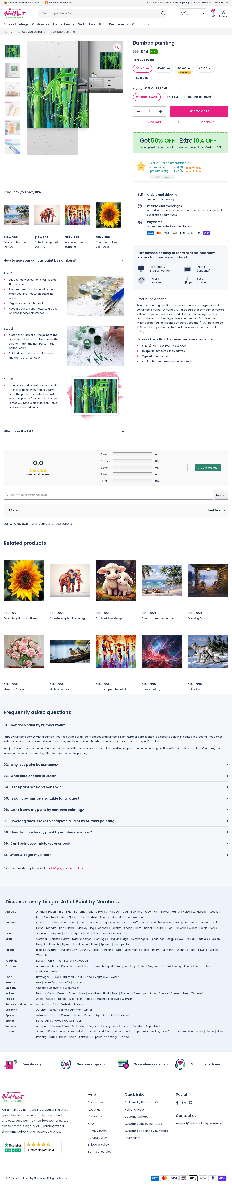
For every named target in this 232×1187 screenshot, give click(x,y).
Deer (117, 911)
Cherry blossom (71, 966)
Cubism (41, 988)
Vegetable (101, 977)
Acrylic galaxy (151, 689)
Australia (66, 1004)
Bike (66, 1026)
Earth (55, 1015)
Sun (112, 1015)
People (10, 999)
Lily (134, 966)
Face (148, 911)
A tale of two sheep (109, 618)
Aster (55, 966)
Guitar (176, 911)
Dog (125, 911)
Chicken (55, 939)
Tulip (55, 971)
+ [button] (160, 111)
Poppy (199, 966)
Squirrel (159, 928)
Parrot (190, 939)
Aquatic (10, 933)
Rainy (52, 1010)
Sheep (128, 928)
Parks (146, 950)
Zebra (213, 928)
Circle (99, 911)
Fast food (68, 977)
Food (8, 977)
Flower (165, 911)
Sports (9, 1020)
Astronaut (42, 1015)
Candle (116, 1031)
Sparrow (106, 944)
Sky (97, 1015)
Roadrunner (80, 944)
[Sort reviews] (216, 510)
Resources (119, 24)
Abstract (11, 911)
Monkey (82, 928)
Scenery (126, 993)
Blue (68, 911)
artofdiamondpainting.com (23, 2)
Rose (209, 966)
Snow (153, 993)
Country (85, 950)
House (118, 950)
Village (214, 950)
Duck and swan (82, 939)
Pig (92, 928)
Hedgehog (181, 922)
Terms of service (100, 1152)
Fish (156, 911)
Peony (188, 966)
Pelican (215, 939)
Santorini (168, 950)
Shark (96, 933)
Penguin (41, 944)
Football (69, 1020)
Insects (10, 982)
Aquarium (42, 933)
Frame (137, 88)
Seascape (140, 993)
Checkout (206, 122)
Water (115, 977)
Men (80, 999)
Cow (73, 922)
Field (96, 950)
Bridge (40, 950)
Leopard (51, 928)
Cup (136, 1031)
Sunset (116, 917)
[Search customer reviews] (108, 495)
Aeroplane (42, 1026)
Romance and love (107, 999)
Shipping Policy (98, 1145)
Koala (215, 922)
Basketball (42, 1020)
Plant (106, 993)
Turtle (106, 933)
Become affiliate (136, 1117)
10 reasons (95, 1117)
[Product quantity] (149, 111)
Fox (126, 922)
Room (156, 950)
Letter (175, 1031)
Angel (39, 999)
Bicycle (56, 1026)
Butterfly (79, 911)
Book (93, 1031)
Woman (138, 917)
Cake (55, 977)
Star (104, 1015)
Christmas (54, 960)
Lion (38, 917)
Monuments (132, 950)
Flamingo (100, 939)
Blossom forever (15, 689)
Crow (66, 939)
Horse (186, 911)
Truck (157, 1026)
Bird (61, 911)
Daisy (87, 966)
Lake (82, 993)
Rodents (116, 928)
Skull (52, 1037)
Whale (117, 933)
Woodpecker (122, 944)
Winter (88, 1010)
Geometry (55, 988)
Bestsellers (132, 1138)
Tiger (170, 928)
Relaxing (41, 1037)
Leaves (214, 911)
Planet (88, 1015)
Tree (127, 917)
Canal (51, 993)
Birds (8, 939)
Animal (40, 911)
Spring (63, 1010)
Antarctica (43, 1004)
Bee (38, 982)
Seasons (11, 1010)
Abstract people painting (112, 689)
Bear (39, 922)
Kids (71, 999)
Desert (61, 993)
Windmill (41, 955)
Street (191, 950)
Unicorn (181, 928)
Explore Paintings (16, 24)
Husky (205, 922)
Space (9, 1015)
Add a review (207, 468)
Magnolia (154, 966)
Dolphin (56, 933)
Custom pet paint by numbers (146, 1131)
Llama (71, 928)
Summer (75, 1010)
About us (94, 1110)
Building (52, 950)
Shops (180, 950)
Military (125, 1026)
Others (10, 1031)
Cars (83, 1026)
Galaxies (66, 1015)
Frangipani (122, 966)
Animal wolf (195, 689)
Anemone (42, 966)
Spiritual (84, 1037)
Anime (40, 1031)
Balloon (40, 960)
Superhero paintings (104, 1037)
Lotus (141, 966)
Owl (82, 917)
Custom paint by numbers (143, 1124)
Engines (94, 1026)
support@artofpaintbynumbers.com (202, 1123)
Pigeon (66, 944)
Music (62, 917)
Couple (50, 999)
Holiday (155, 1031)
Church (64, 950)
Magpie (171, 939)
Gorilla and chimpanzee (157, 922)
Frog (74, 933)
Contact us (95, 1103)
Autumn (41, 1010)
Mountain (50, 917)
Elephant (136, 911)
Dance (62, 999)
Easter (68, 960)
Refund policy (97, 1138)
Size (135, 60)
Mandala (187, 1031)
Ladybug (78, 982)
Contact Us (140, 24)
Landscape (200, 911)
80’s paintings (56, 1031)
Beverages (42, 977)
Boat (74, 1026)
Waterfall (197, 993)
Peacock (202, 939)
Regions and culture (18, 1004)
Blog (102, 24)
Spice (72, 1037)
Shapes (104, 917)
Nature (73, 917)
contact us (76, 868)
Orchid (166, 966)
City (108, 911)
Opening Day (196, 618)
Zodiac (124, 1037)
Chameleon (59, 922)
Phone (210, 1031)
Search (221, 495)
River (115, 993)
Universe (123, 1015)
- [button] (138, 111)
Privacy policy (97, 1131)
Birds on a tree (59, 689)
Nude (89, 999)
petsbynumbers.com (60, 2)
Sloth (138, 928)
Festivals (11, 960)
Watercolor (72, 988)
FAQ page (57, 868)
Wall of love (86, 24)
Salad (88, 977)
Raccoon (102, 928)
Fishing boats (110, 1026)
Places (9, 950)
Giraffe (135, 922)
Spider (148, 928)
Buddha (104, 1031)
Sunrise (163, 993)
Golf (79, 1020)
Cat (90, 911)
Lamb (39, 928)
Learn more (169, 215)
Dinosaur (93, 922)
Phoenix (54, 944)
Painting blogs (135, 1110)
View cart (154, 122)
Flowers (10, 966)
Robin (94, 944)
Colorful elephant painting (67, 618)
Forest (72, 993)
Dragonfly (64, 982)
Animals (10, 922)
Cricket (56, 1020)
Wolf (204, 928)
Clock (127, 1031)
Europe (78, 1004)
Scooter (138, 1026)
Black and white (77, 1031)
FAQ (91, 1124)
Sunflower (42, 971)
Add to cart (199, 111)
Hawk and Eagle (119, 939)
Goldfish (85, 933)
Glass (145, 1031)
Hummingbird (140, 939)
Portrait (92, 917)
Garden (106, 950)
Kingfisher (158, 939)
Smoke (62, 1037)
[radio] (142, 68)
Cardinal (41, 939)
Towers (202, 950)
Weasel (193, 928)
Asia (55, 1004)
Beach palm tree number (158, 618)
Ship (148, 1026)
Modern (10, 988)
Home (8, 32)
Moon (78, 1015)
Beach (52, 911)
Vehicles (11, 1026)
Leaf (166, 1031)
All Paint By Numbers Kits (142, 1103)
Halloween (81, 960)
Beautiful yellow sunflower (21, 618)
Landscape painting (31, 32)
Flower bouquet (103, 966)
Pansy (177, 966)
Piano (220, 1031)
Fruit (79, 977)
